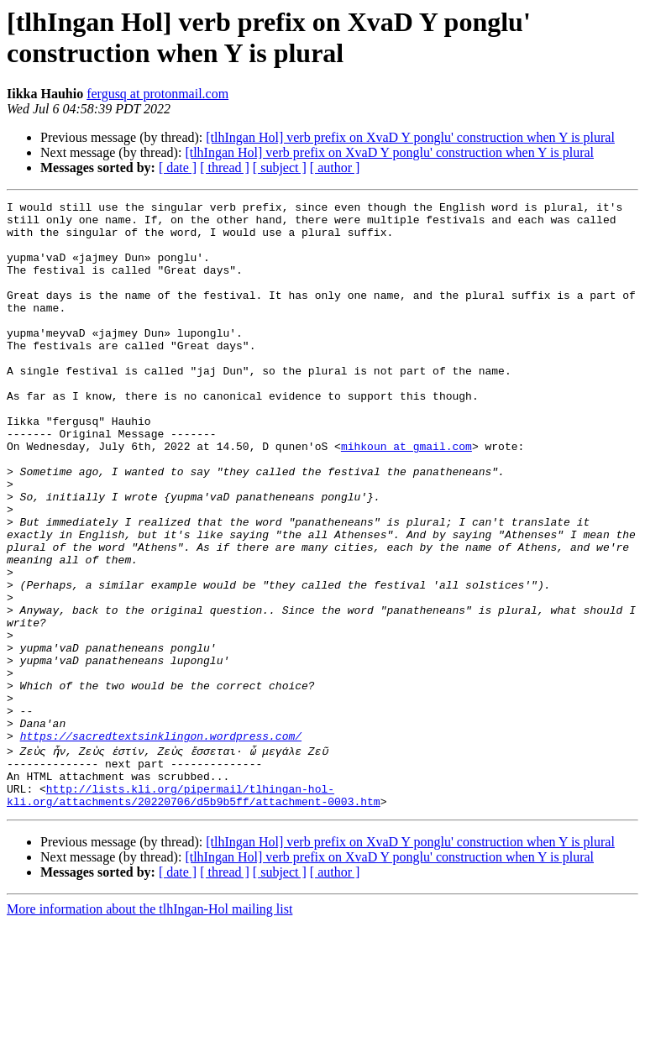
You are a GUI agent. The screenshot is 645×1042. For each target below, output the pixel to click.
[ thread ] (224, 167)
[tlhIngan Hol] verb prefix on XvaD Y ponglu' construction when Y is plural (410, 137)
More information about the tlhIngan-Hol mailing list (149, 1027)
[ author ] (335, 167)
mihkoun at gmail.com (406, 496)
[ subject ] (280, 167)
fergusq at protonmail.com (157, 93)
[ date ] (178, 167)
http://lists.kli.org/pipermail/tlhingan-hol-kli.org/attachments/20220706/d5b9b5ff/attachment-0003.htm (193, 912)
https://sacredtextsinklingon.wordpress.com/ (161, 843)
